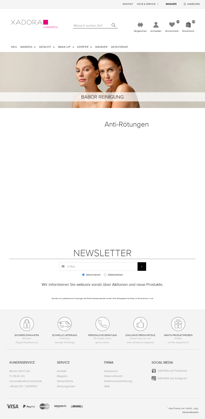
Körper (83, 47)
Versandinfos (65, 381)
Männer (101, 47)
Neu (14, 47)
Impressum (111, 371)
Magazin (171, 4)
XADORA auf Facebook (172, 370)
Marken (26, 47)
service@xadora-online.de (25, 381)
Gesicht (45, 47)
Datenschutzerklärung (118, 381)
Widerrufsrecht (113, 376)
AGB (107, 386)
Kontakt (128, 4)
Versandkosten (190, 412)
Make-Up (65, 47)
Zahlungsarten (66, 386)
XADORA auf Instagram (172, 378)
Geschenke (119, 47)
